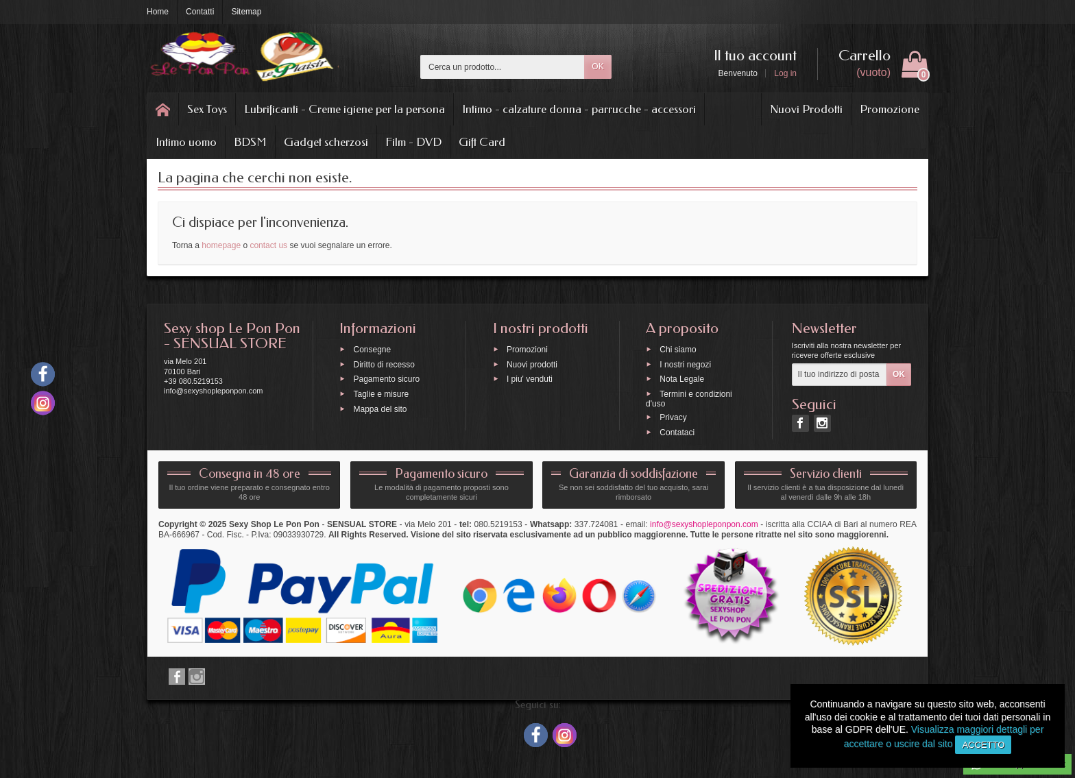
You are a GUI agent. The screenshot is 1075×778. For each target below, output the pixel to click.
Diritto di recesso (383, 364)
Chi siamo (678, 349)
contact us (268, 245)
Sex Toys (207, 109)
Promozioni (527, 349)
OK (597, 66)
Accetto (983, 745)
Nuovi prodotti (532, 364)
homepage (221, 245)
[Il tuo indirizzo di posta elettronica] (839, 375)
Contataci (677, 432)
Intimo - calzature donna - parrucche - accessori (579, 109)
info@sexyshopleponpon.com (704, 524)
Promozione (889, 109)
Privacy (673, 417)
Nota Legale (682, 379)
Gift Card (482, 142)
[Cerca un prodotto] (502, 67)
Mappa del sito (380, 408)
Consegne (372, 349)
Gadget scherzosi (326, 142)
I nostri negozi (685, 364)
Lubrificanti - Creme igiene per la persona (344, 109)
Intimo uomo (186, 142)
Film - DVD (413, 142)
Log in (785, 73)
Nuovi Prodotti (806, 109)
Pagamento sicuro (386, 379)
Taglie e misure (381, 394)
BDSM (250, 142)
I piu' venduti (530, 379)
